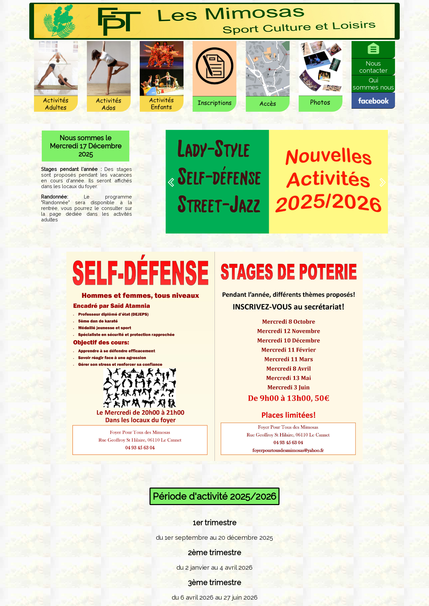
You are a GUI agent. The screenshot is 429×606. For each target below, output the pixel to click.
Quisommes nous (373, 84)
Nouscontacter (373, 67)
